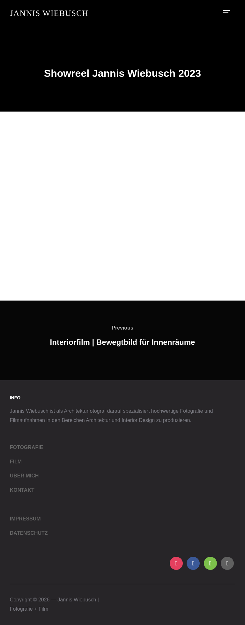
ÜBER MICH (24, 475)
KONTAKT (22, 490)
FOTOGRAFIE (26, 447)
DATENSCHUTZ (29, 533)
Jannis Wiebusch (49, 13)
